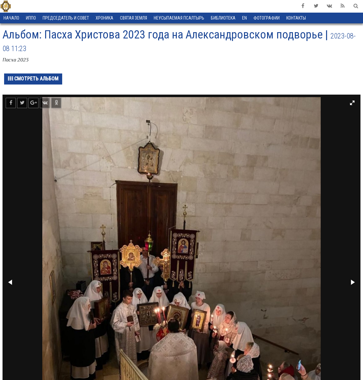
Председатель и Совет (66, 17)
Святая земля (133, 17)
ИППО (31, 17)
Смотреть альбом (33, 79)
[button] (352, 103)
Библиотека (223, 17)
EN (244, 17)
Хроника (104, 17)
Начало (11, 17)
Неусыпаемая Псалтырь (179, 17)
